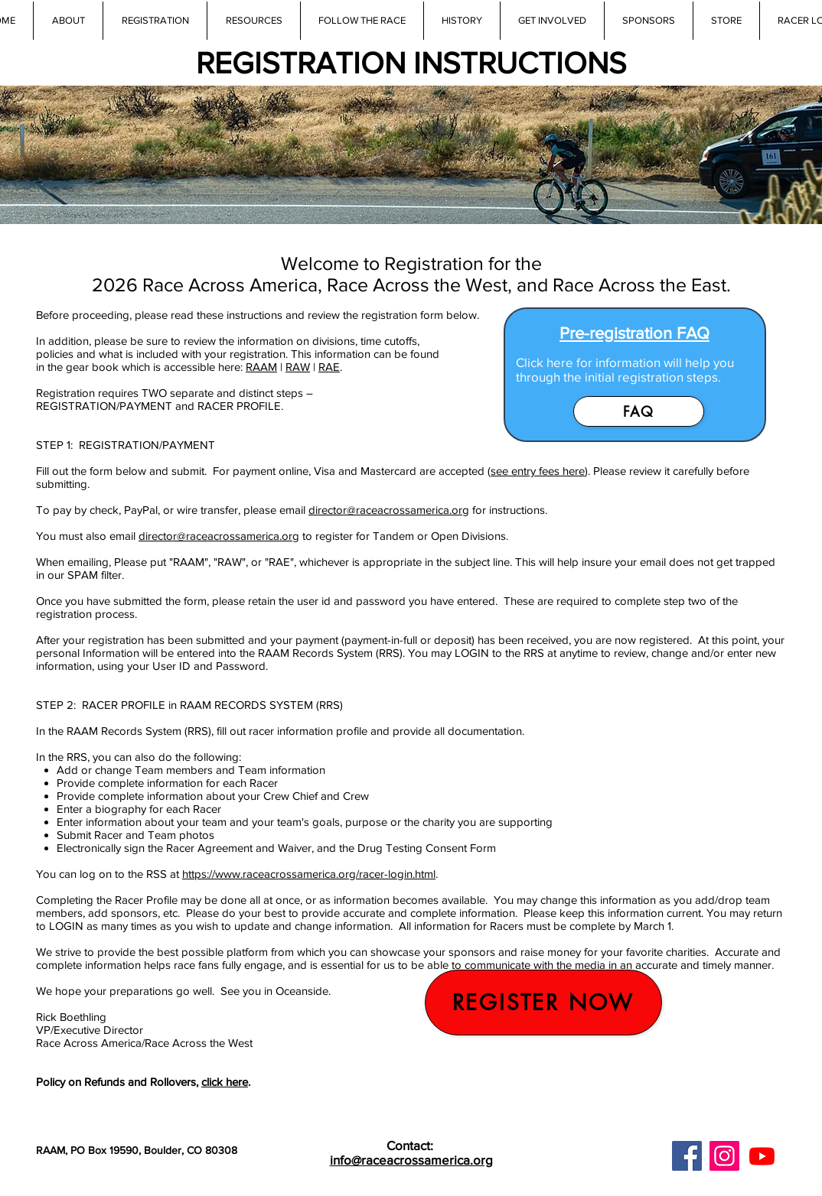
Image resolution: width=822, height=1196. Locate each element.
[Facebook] (687, 1156)
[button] (253, 21)
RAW (297, 366)
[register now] (543, 1002)
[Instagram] (724, 1156)
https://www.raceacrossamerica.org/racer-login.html (308, 873)
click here (224, 1081)
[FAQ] (638, 411)
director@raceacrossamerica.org (388, 509)
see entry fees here (538, 470)
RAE (329, 366)
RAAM (261, 366)
